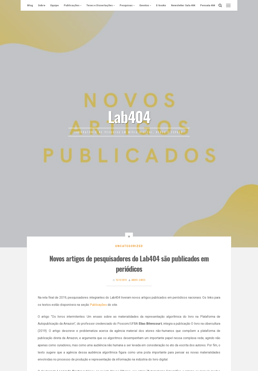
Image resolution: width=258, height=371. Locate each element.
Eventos (144, 5)
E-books (161, 5)
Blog (30, 5)
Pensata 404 (207, 5)
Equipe (54, 5)
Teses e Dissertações (99, 5)
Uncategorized (129, 246)
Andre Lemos (138, 279)
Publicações (71, 5)
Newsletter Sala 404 (183, 5)
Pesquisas (126, 5)
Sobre (41, 5)
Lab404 (129, 116)
